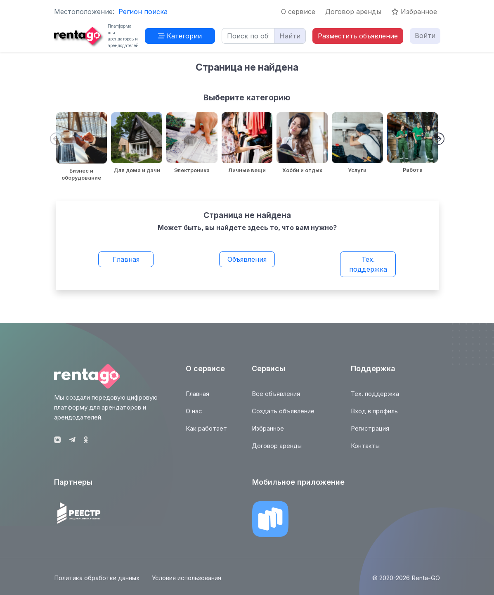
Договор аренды (353, 11)
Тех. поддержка (368, 264)
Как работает (206, 432)
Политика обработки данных (96, 582)
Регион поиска (143, 11)
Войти (425, 35)
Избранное (414, 11)
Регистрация (370, 432)
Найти (289, 36)
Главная (126, 259)
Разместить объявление (358, 36)
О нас (194, 415)
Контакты (365, 449)
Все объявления (276, 397)
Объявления (247, 259)
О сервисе (298, 11)
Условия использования (186, 582)
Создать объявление (283, 415)
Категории (180, 36)
